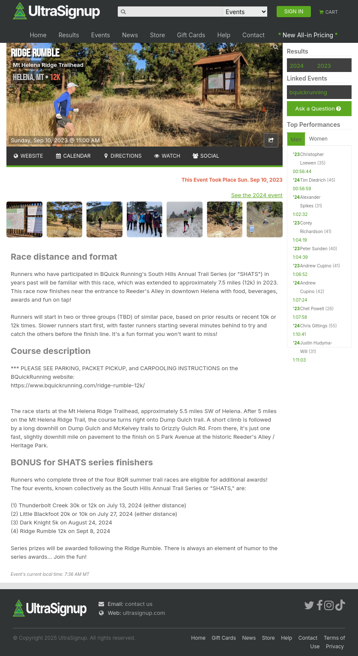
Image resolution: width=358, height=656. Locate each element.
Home (38, 35)
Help (224, 35)
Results (69, 35)
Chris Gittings (314, 325)
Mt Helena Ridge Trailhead (48, 64)
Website (27, 156)
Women (318, 138)
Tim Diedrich (313, 180)
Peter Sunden (314, 248)
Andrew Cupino (315, 265)
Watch (167, 156)
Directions (121, 156)
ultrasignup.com (144, 612)
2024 (297, 65)
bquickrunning (308, 92)
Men (296, 139)
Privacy (335, 646)
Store (157, 35)
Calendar (73, 156)
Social (205, 156)
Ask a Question (318, 108)
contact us (138, 603)
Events (100, 35)
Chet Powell (312, 308)
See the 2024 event (257, 195)
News (130, 35)
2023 (324, 65)
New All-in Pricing (308, 35)
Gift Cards (191, 35)
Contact (253, 35)
